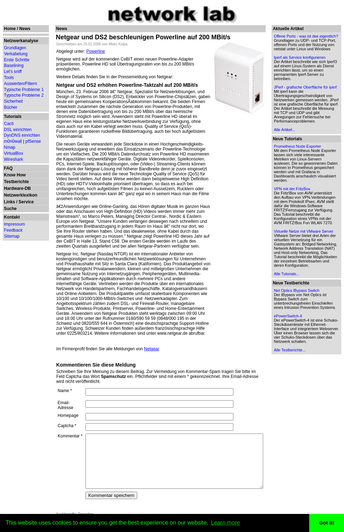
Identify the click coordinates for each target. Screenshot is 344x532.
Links (9, 201)
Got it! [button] (326, 523)
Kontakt (12, 217)
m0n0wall (13, 141)
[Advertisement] (256, 220)
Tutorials (13, 116)
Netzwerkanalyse (21, 40)
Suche (10, 208)
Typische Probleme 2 (24, 95)
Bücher (10, 107)
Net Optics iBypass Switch (313, 350)
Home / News (17, 28)
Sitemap (12, 236)
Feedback (13, 230)
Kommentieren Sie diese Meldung (92, 335)
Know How (15, 174)
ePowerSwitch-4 (305, 380)
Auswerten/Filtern (20, 83)
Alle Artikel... (301, 159)
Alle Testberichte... (307, 418)
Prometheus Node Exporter (314, 176)
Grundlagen (15, 47)
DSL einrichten (18, 129)
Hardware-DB (17, 188)
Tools (9, 77)
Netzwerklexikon (20, 195)
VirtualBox (13, 153)
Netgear (147, 319)
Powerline (91, 51)
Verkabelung (16, 53)
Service (26, 201)
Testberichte (16, 181)
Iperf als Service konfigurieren (305, 68)
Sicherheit (13, 101)
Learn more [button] (225, 523)
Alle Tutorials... (303, 333)
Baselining (13, 65)
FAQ (8, 168)
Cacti (8, 123)
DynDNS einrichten (22, 135)
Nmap (9, 147)
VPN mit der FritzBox (309, 227)
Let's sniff (13, 71)
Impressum (14, 224)
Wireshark (13, 159)
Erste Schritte (16, 59)
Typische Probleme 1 (24, 89)
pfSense (33, 141)
